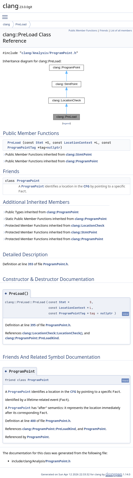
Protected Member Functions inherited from (54, 225)
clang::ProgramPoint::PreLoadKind (32, 338)
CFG (86, 186)
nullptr (53, 148)
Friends (104, 30)
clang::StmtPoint (79, 154)
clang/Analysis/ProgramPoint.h (49, 53)
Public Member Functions (83, 30)
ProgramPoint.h (55, 264)
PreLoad (20, 24)
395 (33, 325)
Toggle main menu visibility (6, 15)
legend (66, 123)
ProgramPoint (28, 181)
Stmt (39, 143)
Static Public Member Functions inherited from (55, 219)
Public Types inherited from (40, 212)
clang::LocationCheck (87, 225)
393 (30, 264)
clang (6, 24)
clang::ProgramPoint (82, 161)
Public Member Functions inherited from (47, 154)
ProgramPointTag (21, 148)
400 (33, 421)
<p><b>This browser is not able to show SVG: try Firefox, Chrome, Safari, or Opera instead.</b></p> (66, 92)
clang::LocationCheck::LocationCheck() (52, 333)
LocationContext (78, 143)
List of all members (121, 30)
